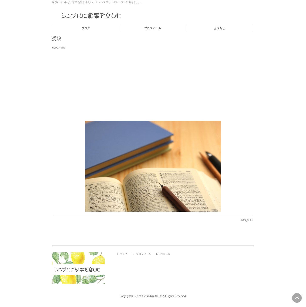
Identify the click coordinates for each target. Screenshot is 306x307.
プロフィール (143, 254)
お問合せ (165, 254)
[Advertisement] (153, 82)
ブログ (123, 254)
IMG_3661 (247, 220)
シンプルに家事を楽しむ (148, 296)
